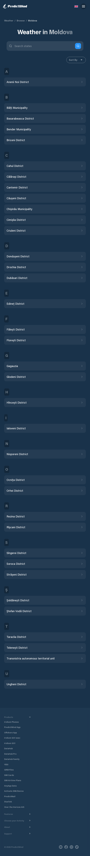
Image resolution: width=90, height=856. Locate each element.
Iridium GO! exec (12, 737)
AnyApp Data (10, 785)
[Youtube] (60, 847)
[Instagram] (71, 847)
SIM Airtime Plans (12, 780)
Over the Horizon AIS (14, 807)
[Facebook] (66, 847)
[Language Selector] (76, 6)
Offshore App (10, 732)
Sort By (76, 60)
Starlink (8, 801)
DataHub (8, 748)
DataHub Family (11, 759)
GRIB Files (9, 769)
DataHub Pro (10, 753)
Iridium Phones (11, 722)
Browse (21, 20)
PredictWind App (12, 727)
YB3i (6, 764)
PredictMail (9, 796)
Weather (8, 20)
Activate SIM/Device (14, 791)
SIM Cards (9, 775)
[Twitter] (77, 847)
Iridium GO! (9, 743)
